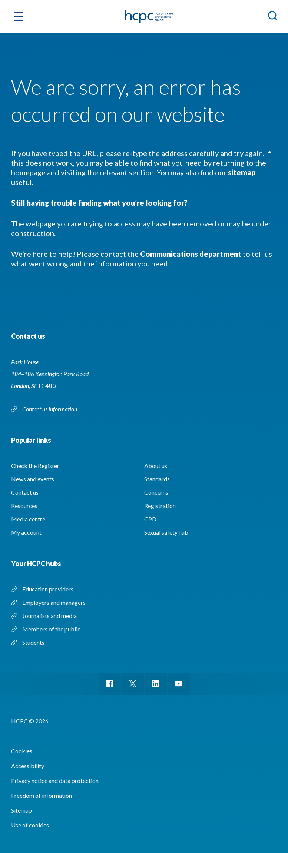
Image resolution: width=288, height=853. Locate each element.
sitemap (242, 172)
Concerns (156, 492)
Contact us (25, 492)
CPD (150, 518)
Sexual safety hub (166, 532)
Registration (160, 505)
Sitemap (21, 810)
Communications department (190, 253)
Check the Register (35, 465)
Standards (157, 478)
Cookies (21, 750)
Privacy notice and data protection (55, 780)
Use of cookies (30, 825)
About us (155, 465)
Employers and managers (54, 602)
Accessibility (27, 765)
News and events (32, 478)
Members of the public (51, 629)
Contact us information (49, 408)
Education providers (47, 589)
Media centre (28, 518)
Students (33, 642)
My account (26, 532)
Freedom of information (41, 795)
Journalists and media (49, 615)
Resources (24, 505)
